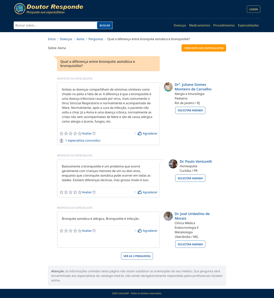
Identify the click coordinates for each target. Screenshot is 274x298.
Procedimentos (224, 25)
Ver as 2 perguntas (137, 256)
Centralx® (123, 293)
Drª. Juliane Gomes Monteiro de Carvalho (193, 86)
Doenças (180, 25)
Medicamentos (199, 25)
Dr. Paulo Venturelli (196, 161)
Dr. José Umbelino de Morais (192, 216)
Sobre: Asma (57, 48)
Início (52, 39)
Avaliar (87, 133)
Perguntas (95, 39)
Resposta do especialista (74, 78)
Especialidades (248, 25)
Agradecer (150, 133)
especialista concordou (84, 140)
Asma (80, 39)
